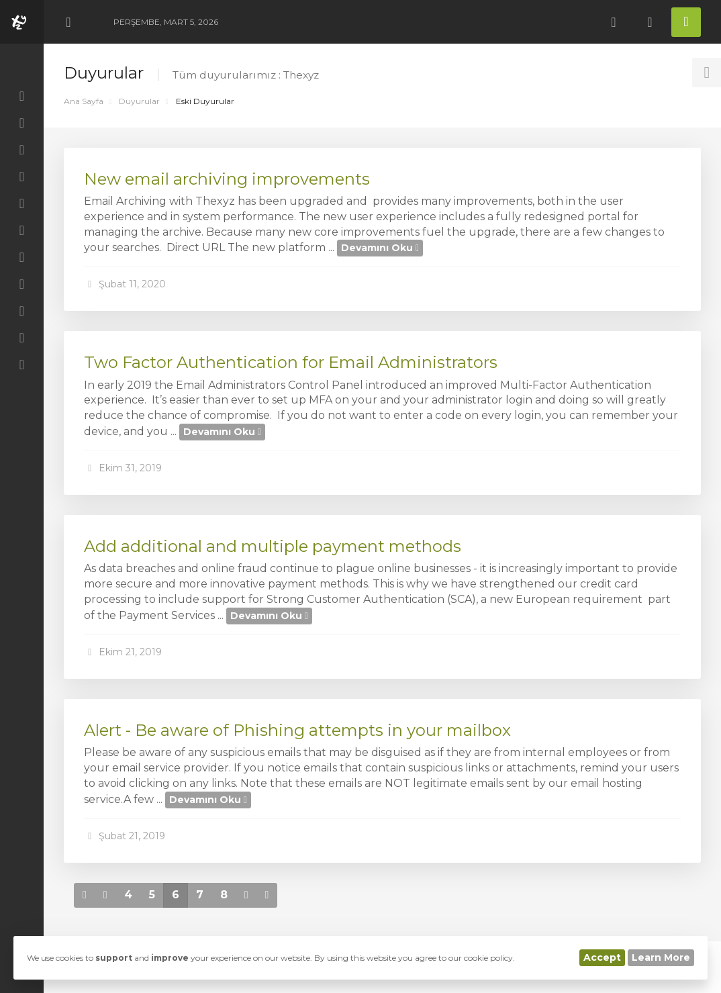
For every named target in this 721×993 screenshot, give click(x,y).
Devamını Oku (380, 248)
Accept (602, 957)
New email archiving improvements (227, 179)
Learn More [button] (661, 957)
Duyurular (139, 101)
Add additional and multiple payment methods (272, 546)
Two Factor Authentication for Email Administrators (290, 362)
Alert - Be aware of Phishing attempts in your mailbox (297, 730)
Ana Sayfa (83, 101)
